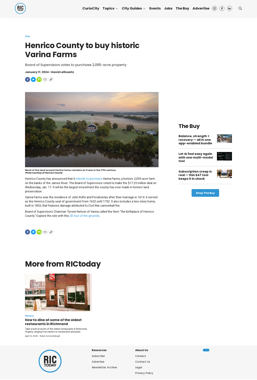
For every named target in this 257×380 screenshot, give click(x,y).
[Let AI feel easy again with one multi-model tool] (224, 156)
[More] (117, 8)
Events (155, 8)
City (27, 36)
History (29, 315)
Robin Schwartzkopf (50, 336)
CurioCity (90, 8)
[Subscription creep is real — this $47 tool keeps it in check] (224, 174)
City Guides (132, 8)
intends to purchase (89, 178)
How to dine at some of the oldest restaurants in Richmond (53, 322)
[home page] (20, 8)
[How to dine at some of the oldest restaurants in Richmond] (58, 292)
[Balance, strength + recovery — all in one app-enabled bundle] (224, 138)
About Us (141, 350)
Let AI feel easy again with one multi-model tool (196, 157)
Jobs (168, 8)
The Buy (182, 8)
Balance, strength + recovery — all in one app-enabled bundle (195, 139)
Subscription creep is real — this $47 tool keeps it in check (195, 175)
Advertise (201, 8)
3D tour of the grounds (84, 215)
